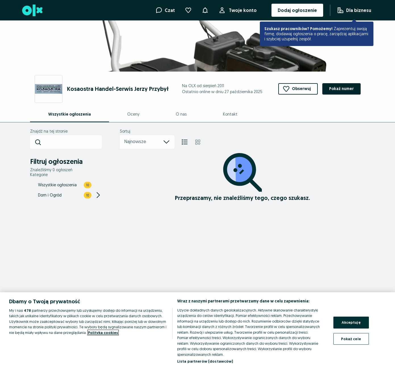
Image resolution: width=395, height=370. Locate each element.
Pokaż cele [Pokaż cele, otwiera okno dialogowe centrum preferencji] (351, 338)
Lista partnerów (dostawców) (205, 361)
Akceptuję (351, 322)
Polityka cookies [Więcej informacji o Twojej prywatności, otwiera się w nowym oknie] (103, 332)
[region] (197, 331)
